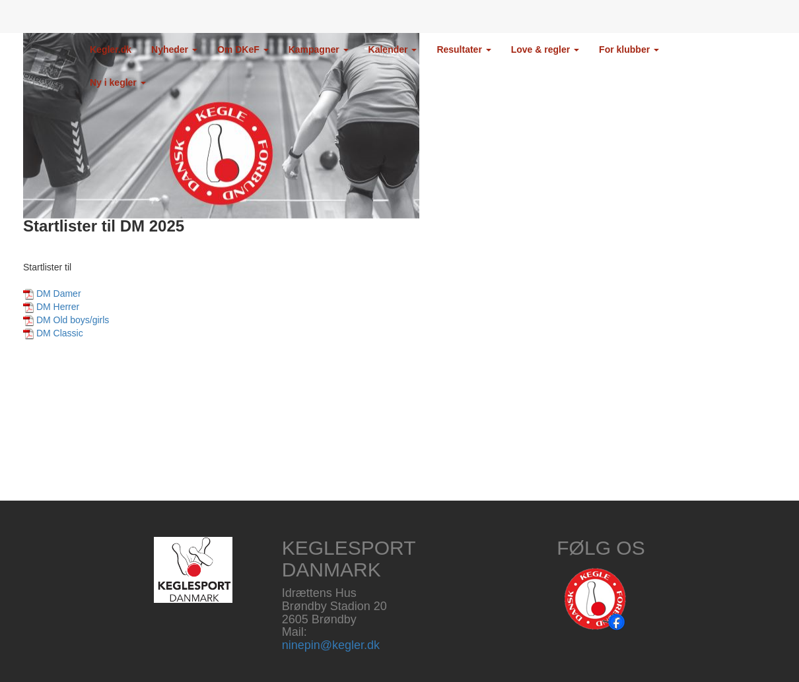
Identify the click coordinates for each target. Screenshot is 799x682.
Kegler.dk (110, 49)
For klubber (629, 49)
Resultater (463, 49)
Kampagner (319, 49)
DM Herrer (57, 306)
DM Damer (58, 293)
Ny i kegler (118, 82)
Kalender (392, 49)
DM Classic (59, 333)
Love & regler (545, 49)
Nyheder (174, 49)
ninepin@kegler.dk (331, 645)
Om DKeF (243, 49)
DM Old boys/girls (72, 320)
